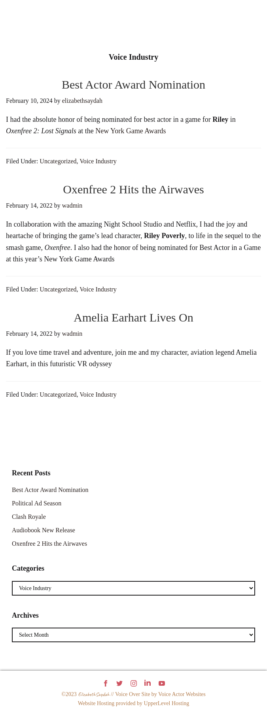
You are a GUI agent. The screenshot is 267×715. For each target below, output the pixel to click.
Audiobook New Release (43, 530)
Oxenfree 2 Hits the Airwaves (133, 189)
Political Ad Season (36, 503)
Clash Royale (29, 516)
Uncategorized (58, 161)
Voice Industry (98, 161)
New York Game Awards (130, 131)
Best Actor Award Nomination (133, 84)
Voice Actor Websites (182, 694)
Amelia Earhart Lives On (133, 317)
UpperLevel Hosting (166, 703)
